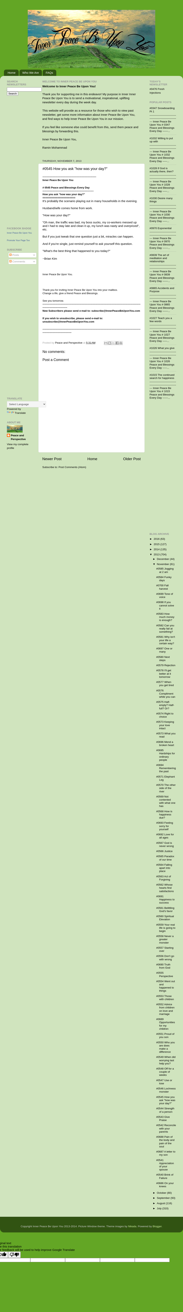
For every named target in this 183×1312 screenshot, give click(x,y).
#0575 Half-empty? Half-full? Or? (165, 705)
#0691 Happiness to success (165, 899)
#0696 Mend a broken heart (165, 743)
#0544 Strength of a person (165, 1110)
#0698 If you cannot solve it (165, 605)
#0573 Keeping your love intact (165, 725)
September (164, 1197)
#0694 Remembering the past (166, 768)
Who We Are (30, 72)
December (163, 559)
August (161, 1203)
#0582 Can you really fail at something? (165, 628)
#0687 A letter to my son (166, 1153)
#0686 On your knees (165, 1185)
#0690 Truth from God (163, 966)
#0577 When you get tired (165, 684)
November (163, 564)
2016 (157, 538)
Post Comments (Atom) (72, 467)
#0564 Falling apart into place (164, 868)
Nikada (132, 1226)
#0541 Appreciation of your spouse (165, 1165)
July (159, 1208)
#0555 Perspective (164, 974)
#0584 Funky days (164, 579)
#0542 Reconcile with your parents (166, 1128)
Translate (16, 412)
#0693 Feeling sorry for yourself (164, 826)
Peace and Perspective (18, 437)
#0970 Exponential (161, 228)
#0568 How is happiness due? (164, 814)
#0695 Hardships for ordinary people (165, 755)
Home (12, 72)
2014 (157, 549)
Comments (17, 261)
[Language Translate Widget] (26, 404)
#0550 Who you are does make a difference (165, 1047)
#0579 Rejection (166, 665)
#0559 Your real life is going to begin (166, 927)
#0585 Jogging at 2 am (165, 570)
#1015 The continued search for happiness (162, 376)
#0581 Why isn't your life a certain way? (165, 640)
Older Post (132, 459)
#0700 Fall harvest (162, 587)
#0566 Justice (164, 851)
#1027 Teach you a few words (161, 320)
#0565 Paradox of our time (165, 858)
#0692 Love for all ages (165, 836)
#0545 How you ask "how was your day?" (165, 1100)
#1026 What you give (162, 348)
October (162, 1192)
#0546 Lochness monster (166, 1090)
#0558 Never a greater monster (165, 939)
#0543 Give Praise (163, 1118)
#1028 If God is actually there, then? (162, 170)
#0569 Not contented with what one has (166, 801)
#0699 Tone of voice (164, 595)
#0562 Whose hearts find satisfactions (165, 887)
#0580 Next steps (163, 659)
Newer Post (52, 459)
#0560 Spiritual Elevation (165, 918)
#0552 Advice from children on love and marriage (165, 1009)
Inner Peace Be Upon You (19, 233)
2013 (157, 554)
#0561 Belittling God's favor (165, 909)
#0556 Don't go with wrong (165, 958)
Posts (14, 255)
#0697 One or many (164, 650)
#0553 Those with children (165, 998)
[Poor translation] (14, 1254)
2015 (157, 544)
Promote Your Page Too (18, 240)
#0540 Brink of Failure (164, 1176)
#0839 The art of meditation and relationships (159, 258)
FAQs (49, 72)
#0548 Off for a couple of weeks (165, 1071)
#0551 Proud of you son (165, 1035)
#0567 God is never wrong (165, 844)
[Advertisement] (18, 161)
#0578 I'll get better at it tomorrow (163, 673)
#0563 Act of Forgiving (163, 878)
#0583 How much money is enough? (165, 617)
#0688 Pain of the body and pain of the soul (165, 1141)
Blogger (157, 1226)
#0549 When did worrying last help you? (166, 1060)
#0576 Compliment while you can (165, 693)
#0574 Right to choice (165, 715)
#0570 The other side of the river (166, 788)
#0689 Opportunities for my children (165, 1024)
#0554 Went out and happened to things (165, 986)
